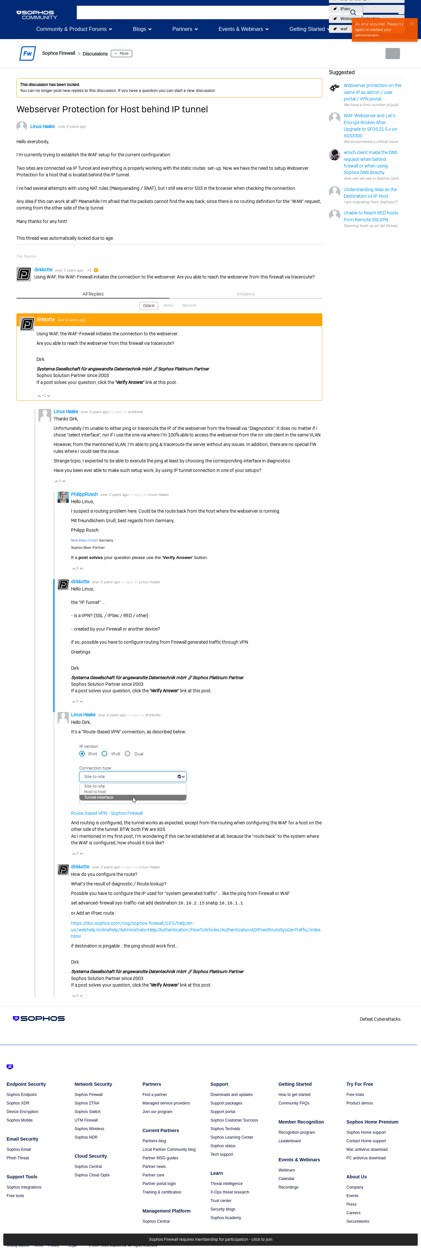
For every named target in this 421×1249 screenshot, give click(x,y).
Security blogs (222, 1208)
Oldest (149, 305)
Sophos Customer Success (234, 1119)
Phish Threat (18, 1157)
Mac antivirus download (366, 1148)
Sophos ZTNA (87, 1102)
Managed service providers (166, 1102)
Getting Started (307, 29)
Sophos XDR (18, 1102)
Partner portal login (159, 1182)
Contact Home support (366, 1140)
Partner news (154, 1165)
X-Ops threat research (229, 1191)
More (139, 53)
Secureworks (357, 1220)
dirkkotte (43, 270)
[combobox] (210, 12)
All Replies (93, 294)
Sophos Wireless (89, 1128)
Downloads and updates (231, 1093)
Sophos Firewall (89, 1093)
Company (354, 1186)
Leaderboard (290, 1140)
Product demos (359, 1102)
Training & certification (161, 1191)
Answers (246, 294)
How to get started (294, 1093)
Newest (189, 305)
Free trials (355, 1093)
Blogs (139, 29)
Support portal (222, 1110)
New (389, 53)
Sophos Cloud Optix (92, 1174)
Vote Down (48, 395)
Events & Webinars (240, 29)
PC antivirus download (365, 1157)
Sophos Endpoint (22, 1093)
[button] (353, 12)
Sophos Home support (365, 1131)
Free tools (15, 1195)
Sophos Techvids (225, 1128)
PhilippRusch (85, 494)
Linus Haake (42, 126)
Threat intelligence (226, 1182)
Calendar (287, 1177)
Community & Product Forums (71, 29)
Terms (38, 1244)
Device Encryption (22, 1110)
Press (351, 1203)
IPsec (345, 8)
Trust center (221, 1199)
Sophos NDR (86, 1136)
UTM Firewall (86, 1119)
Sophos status (222, 1145)
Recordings (289, 1186)
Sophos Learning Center (231, 1136)
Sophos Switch (88, 1110)
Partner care (153, 1174)
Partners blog (154, 1140)
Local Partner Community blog (168, 1148)
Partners (182, 29)
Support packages (226, 1102)
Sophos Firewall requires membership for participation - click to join (210, 1239)
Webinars (287, 1169)
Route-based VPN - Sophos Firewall (107, 813)
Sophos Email (19, 1148)
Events (352, 1195)
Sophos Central (88, 1165)
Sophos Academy (225, 1217)
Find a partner (154, 1093)
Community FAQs (294, 1102)
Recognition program (297, 1131)
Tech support (221, 1153)
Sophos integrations (24, 1186)
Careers (353, 1212)
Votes (169, 305)
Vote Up (39, 395)
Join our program (157, 1110)
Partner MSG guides (160, 1157)
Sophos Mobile (20, 1119)
